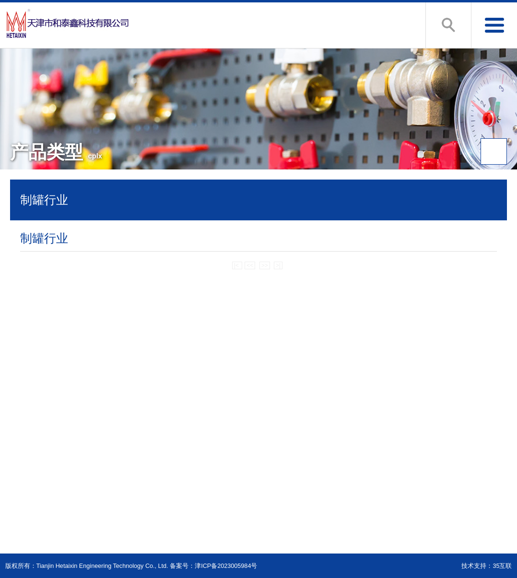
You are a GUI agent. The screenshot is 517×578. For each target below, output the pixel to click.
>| (278, 265)
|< (237, 265)
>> (264, 265)
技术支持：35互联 (486, 566)
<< (250, 265)
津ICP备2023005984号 (226, 566)
